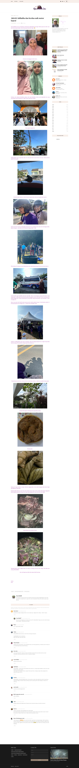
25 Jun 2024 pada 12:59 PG (28, 718)
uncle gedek (16, 687)
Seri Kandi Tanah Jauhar (60, 83)
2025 (60, 106)
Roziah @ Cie (58, 95)
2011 (60, 128)
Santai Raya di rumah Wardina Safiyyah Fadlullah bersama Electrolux (62, 50)
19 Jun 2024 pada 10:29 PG (23, 659)
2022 (60, 111)
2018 (60, 117)
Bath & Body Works (60, 55)
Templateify (17, 766)
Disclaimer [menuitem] (21, 1)
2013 (60, 125)
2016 (60, 120)
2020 (60, 114)
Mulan (15, 631)
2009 (60, 131)
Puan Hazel (16, 611)
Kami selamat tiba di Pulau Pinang (58, 760)
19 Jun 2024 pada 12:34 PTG (21, 677)
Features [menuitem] (15, 1)
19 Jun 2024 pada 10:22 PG (22, 651)
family (17, 15)
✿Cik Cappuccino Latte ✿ (19, 694)
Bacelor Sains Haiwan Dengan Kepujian (17, 751)
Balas (14, 614)
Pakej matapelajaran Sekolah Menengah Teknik (62, 70)
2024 (60, 107)
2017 (60, 118)
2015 (60, 122)
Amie (15, 701)
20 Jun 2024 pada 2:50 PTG (28, 694)
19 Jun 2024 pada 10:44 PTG (23, 687)
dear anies (16, 651)
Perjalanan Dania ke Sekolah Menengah (62, 60)
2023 (60, 109)
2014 (60, 123)
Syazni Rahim (16, 659)
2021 (60, 112)
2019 (60, 115)
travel (12, 756)
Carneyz (15, 677)
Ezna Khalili (19, 596)
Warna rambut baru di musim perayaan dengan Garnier (62, 65)
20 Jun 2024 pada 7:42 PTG (20, 701)
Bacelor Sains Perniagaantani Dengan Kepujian (18, 753)
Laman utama (13, 15)
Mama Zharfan (16, 642)
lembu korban (27, 591)
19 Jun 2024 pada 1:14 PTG (26, 618)
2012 (60, 126)
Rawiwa (15, 708)
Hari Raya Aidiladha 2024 (19, 591)
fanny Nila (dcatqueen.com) (19, 718)
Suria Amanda (58, 87)
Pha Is (15, 624)
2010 (60, 129)
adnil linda (16, 666)
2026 (60, 104)
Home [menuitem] (12, 1)
